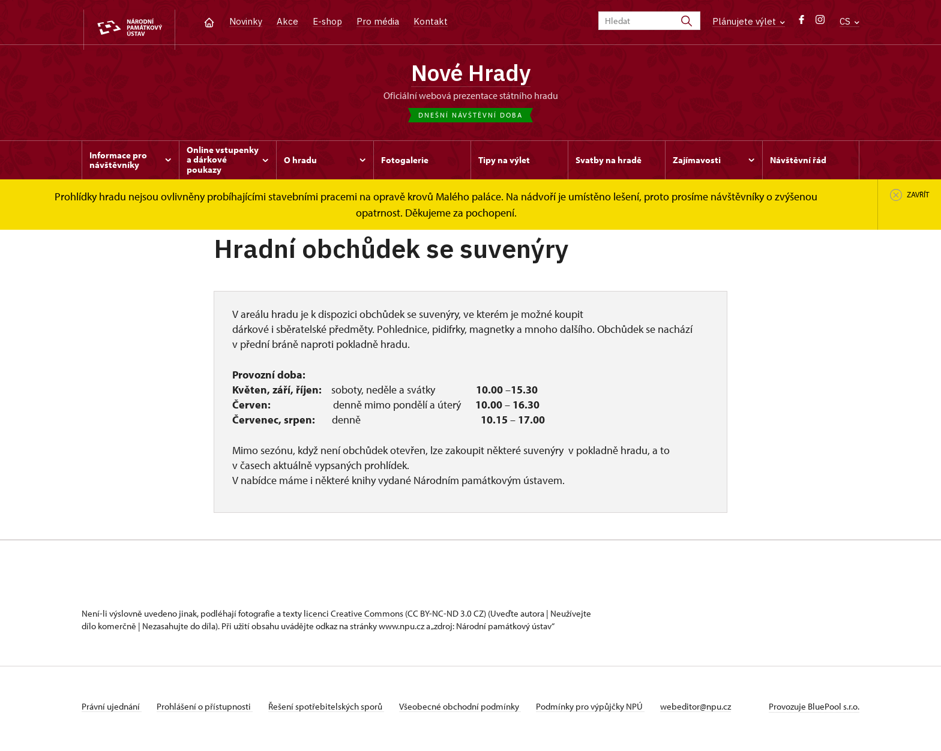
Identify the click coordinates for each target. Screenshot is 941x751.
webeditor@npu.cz (715, 711)
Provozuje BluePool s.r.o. (814, 711)
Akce (287, 21)
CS (849, 21)
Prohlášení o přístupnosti (209, 711)
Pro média (377, 21)
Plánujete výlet (748, 21)
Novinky (245, 21)
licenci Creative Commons (353, 618)
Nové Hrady (471, 75)
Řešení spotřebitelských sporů (334, 711)
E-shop (327, 21)
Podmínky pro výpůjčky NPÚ (606, 711)
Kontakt (430, 21)
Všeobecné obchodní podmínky (472, 711)
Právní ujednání (112, 711)
